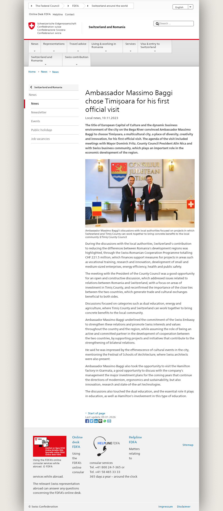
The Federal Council (47, 5)
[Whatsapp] (105, 420)
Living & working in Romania (106, 47)
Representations (54, 47)
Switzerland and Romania (45, 60)
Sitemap (188, 445)
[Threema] (100, 420)
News (34, 47)
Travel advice (78, 47)
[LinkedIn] (96, 420)
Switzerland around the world (110, 5)
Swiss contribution (76, 60)
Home (32, 71)
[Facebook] (87, 420)
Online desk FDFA (77, 441)
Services (130, 47)
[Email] (109, 420)
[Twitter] (92, 420)
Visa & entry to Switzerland (155, 47)
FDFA (75, 5)
